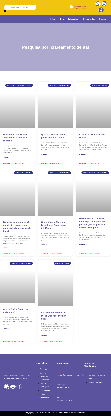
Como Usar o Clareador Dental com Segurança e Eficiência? (54, 226)
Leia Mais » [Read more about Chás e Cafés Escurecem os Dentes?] (6, 331)
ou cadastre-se (80, 8)
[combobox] (20, 7)
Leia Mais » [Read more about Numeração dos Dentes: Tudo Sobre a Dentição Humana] (6, 158)
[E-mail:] (57, 371)
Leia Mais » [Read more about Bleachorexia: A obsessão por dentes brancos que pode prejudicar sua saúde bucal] (6, 249)
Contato (102, 18)
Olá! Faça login (80, 6)
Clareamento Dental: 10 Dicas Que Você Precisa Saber (53, 317)
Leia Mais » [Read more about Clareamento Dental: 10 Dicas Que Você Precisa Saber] (44, 337)
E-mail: (59, 374)
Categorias (75, 18)
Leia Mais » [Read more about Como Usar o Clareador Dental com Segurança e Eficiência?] (44, 246)
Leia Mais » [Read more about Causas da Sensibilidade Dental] (83, 154)
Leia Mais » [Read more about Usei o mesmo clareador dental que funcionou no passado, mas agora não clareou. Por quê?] (83, 245)
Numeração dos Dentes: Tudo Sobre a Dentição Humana (15, 137)
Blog (65, 18)
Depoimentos (90, 18)
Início (57, 18)
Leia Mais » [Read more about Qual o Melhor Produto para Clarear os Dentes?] (44, 154)
